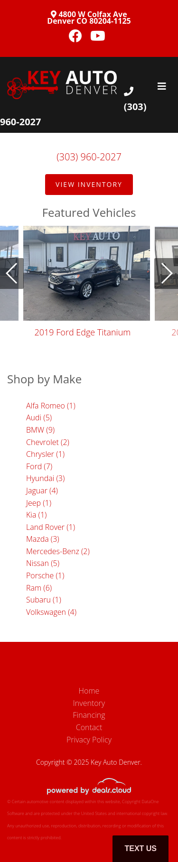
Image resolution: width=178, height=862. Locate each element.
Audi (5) (39, 417)
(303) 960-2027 (89, 156)
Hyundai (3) (45, 478)
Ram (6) (39, 588)
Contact (89, 727)
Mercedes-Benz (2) (58, 551)
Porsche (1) (45, 575)
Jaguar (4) (42, 490)
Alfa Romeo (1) (50, 405)
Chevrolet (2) (47, 442)
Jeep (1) (38, 503)
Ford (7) (39, 466)
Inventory (89, 703)
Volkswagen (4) (51, 612)
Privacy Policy (89, 739)
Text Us (140, 848)
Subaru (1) (43, 599)
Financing (89, 715)
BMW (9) (40, 430)
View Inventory (89, 184)
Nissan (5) (42, 563)
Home (89, 691)
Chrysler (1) (45, 454)
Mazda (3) (42, 539)
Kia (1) (36, 515)
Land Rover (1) (50, 527)
